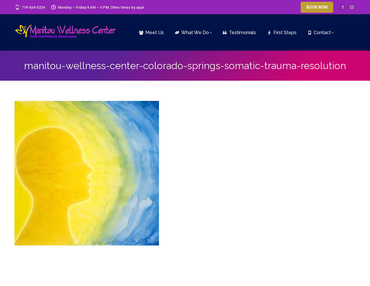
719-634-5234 (29, 7)
